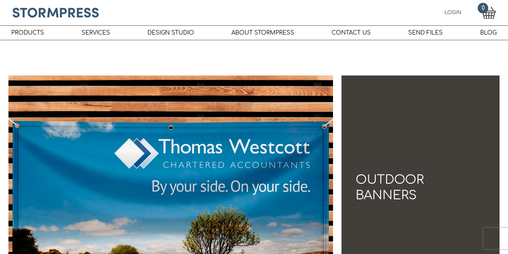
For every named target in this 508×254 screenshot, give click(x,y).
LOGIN (453, 12)
